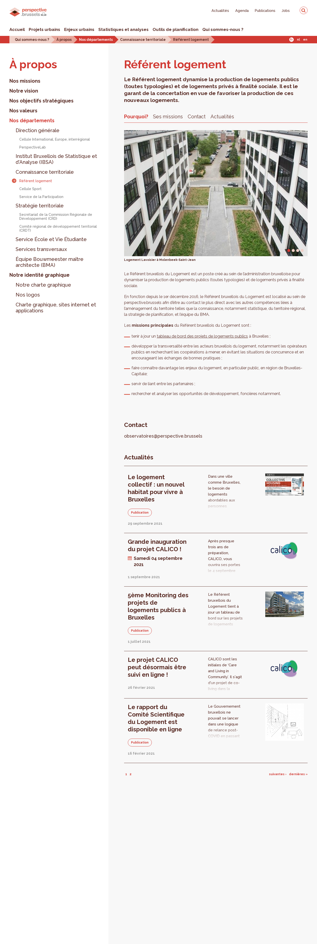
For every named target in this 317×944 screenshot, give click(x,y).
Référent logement (191, 39)
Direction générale (37, 130)
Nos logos (28, 295)
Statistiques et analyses (123, 29)
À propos (64, 39)
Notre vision (23, 91)
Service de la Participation (41, 197)
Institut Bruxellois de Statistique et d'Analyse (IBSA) (56, 159)
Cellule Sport (30, 189)
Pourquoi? (136, 117)
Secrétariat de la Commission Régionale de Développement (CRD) (55, 217)
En (305, 39)
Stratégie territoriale (40, 206)
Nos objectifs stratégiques (41, 101)
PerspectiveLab (32, 147)
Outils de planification (175, 29)
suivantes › (278, 774)
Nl (298, 39)
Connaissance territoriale (143, 39)
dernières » (298, 774)
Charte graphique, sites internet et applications (56, 308)
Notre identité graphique (39, 275)
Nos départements (96, 39)
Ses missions (168, 117)
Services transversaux (41, 249)
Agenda (242, 10)
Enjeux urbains (79, 29)
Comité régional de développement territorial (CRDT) (58, 228)
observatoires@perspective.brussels (163, 436)
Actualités (220, 10)
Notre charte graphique (43, 285)
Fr (291, 39)
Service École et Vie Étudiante (51, 239)
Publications (265, 10)
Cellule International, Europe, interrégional (54, 139)
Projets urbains (44, 29)
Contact (197, 117)
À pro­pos (33, 64)
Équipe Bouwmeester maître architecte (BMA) (49, 262)
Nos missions (24, 81)
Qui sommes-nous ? (222, 29)
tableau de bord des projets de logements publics (202, 336)
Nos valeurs (23, 111)
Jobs (286, 10)
